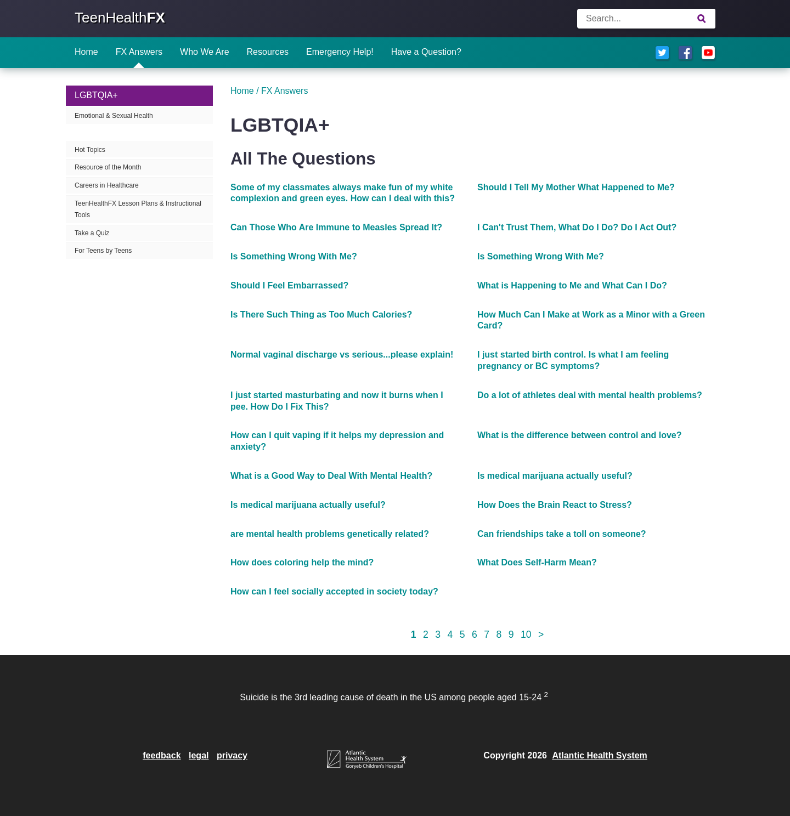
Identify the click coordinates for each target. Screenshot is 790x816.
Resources (268, 51)
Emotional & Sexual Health (114, 116)
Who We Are (204, 51)
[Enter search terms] (646, 19)
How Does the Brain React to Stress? (554, 504)
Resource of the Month (108, 167)
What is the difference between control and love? (579, 435)
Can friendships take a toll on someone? (561, 534)
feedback (161, 755)
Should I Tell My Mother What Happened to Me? (576, 187)
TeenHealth (120, 17)
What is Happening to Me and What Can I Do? (572, 285)
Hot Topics (90, 150)
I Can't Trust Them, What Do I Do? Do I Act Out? (576, 227)
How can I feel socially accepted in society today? (334, 591)
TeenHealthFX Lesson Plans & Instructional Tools (138, 209)
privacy (232, 755)
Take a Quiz (92, 233)
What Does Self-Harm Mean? (537, 562)
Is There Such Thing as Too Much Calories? (321, 314)
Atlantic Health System (599, 755)
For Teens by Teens (103, 250)
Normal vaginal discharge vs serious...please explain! (341, 354)
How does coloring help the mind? (302, 562)
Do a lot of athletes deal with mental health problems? (589, 395)
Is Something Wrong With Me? (293, 256)
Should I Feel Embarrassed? (289, 285)
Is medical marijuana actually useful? (555, 475)
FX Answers (139, 51)
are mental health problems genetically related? (329, 534)
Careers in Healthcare (107, 185)
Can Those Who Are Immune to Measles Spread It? (336, 227)
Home (86, 51)
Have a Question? (426, 51)
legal (198, 755)
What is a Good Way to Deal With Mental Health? (331, 475)
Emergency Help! (340, 51)
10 (526, 634)
